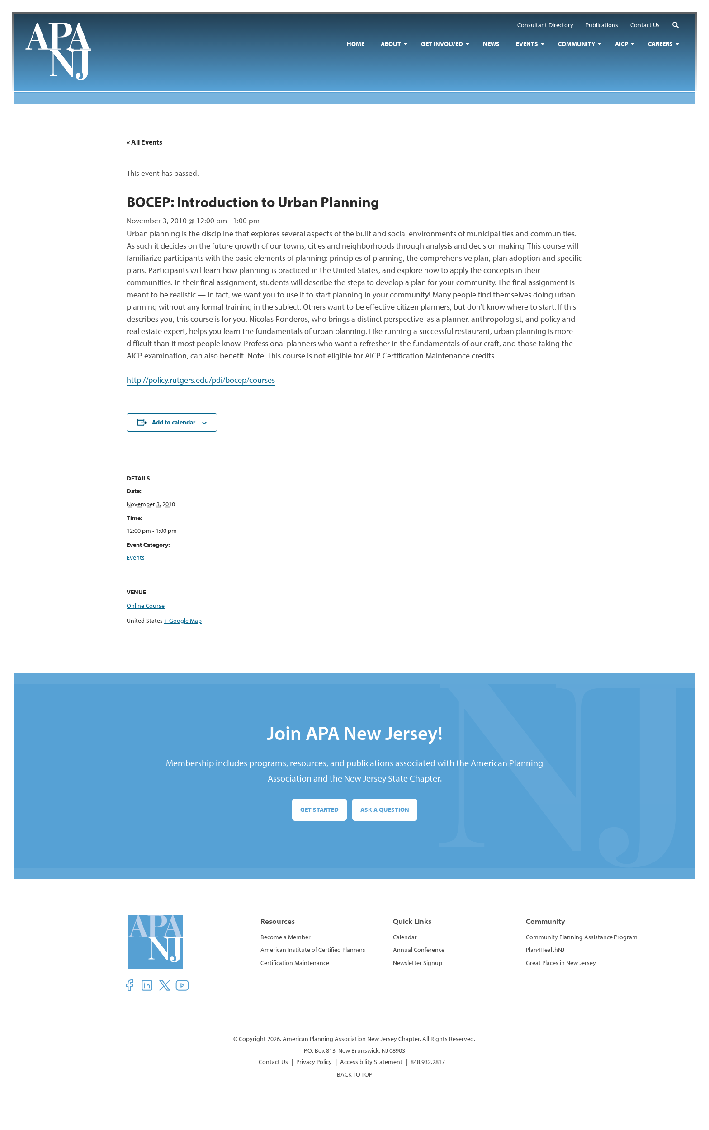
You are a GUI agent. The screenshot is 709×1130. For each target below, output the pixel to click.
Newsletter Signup (417, 963)
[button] (674, 26)
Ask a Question (384, 809)
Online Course (146, 606)
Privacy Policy (314, 1062)
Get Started (319, 809)
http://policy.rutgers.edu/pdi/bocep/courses (201, 380)
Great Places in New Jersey (561, 963)
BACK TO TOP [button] (354, 1074)
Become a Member (285, 937)
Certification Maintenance (294, 963)
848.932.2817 (428, 1062)
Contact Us (273, 1062)
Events (136, 557)
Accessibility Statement (371, 1062)
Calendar (405, 937)
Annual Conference (418, 950)
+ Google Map (183, 621)
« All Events (144, 141)
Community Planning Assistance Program (582, 937)
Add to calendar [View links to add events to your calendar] (173, 422)
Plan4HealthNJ (545, 950)
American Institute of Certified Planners (312, 950)
